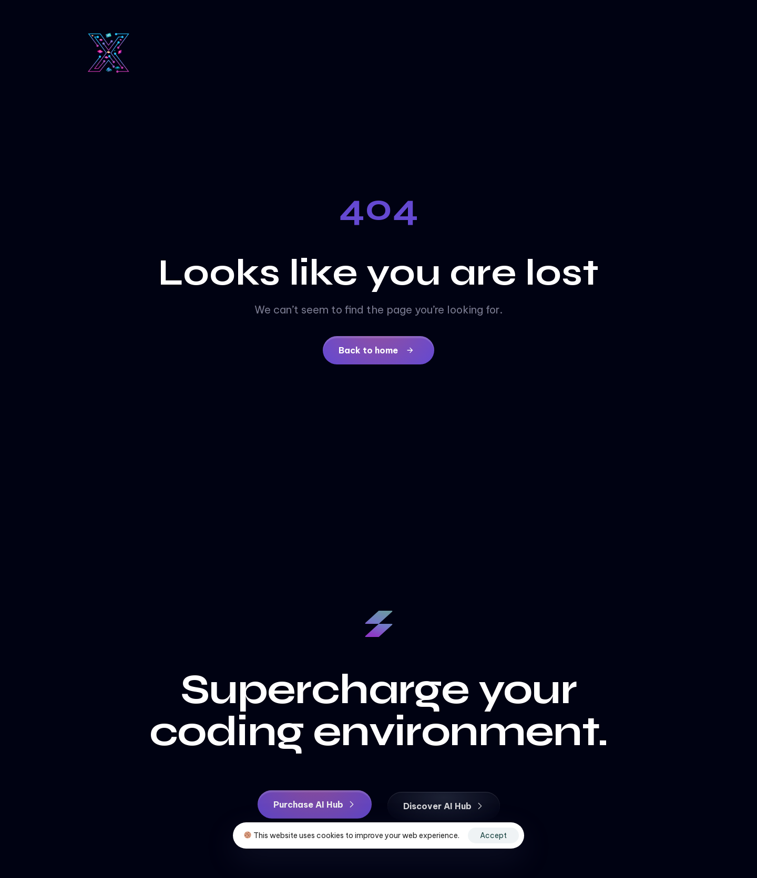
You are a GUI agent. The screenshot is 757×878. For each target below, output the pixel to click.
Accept (493, 835)
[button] (315, 806)
